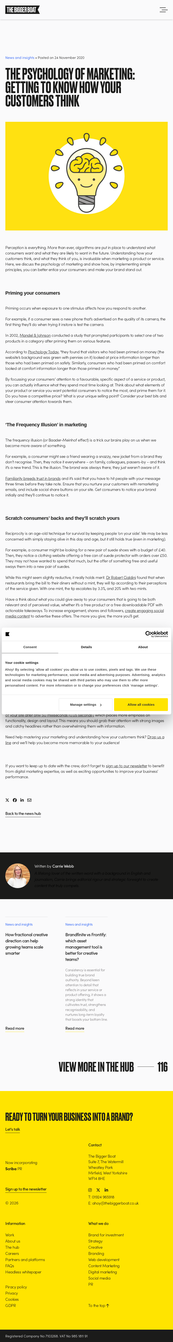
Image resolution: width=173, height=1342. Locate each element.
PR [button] (90, 1284)
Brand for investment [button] (106, 1234)
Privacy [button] (11, 1293)
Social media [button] (99, 1278)
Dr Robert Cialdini (121, 577)
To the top (98, 1305)
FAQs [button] (9, 1265)
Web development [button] (103, 1259)
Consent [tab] (30, 647)
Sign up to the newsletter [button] (26, 1189)
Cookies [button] (12, 1299)
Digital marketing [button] (102, 1272)
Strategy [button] (95, 1241)
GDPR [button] (10, 1305)
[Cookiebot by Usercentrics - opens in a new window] (148, 634)
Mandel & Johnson (35, 335)
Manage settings (86, 704)
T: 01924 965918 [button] (101, 1197)
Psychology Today (43, 351)
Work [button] (9, 1234)
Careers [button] (12, 1253)
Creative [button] (95, 1247)
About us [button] (12, 1241)
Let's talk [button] (12, 1129)
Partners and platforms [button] (25, 1259)
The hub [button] (12, 1247)
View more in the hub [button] (114, 1066)
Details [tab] (86, 647)
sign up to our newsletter (126, 765)
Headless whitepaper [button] (23, 1272)
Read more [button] (14, 1028)
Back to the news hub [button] (23, 813)
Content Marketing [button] (104, 1265)
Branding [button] (96, 1253)
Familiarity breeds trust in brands (32, 478)
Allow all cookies (141, 704)
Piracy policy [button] (16, 1287)
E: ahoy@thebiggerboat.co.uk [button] (113, 1203)
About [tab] (143, 647)
